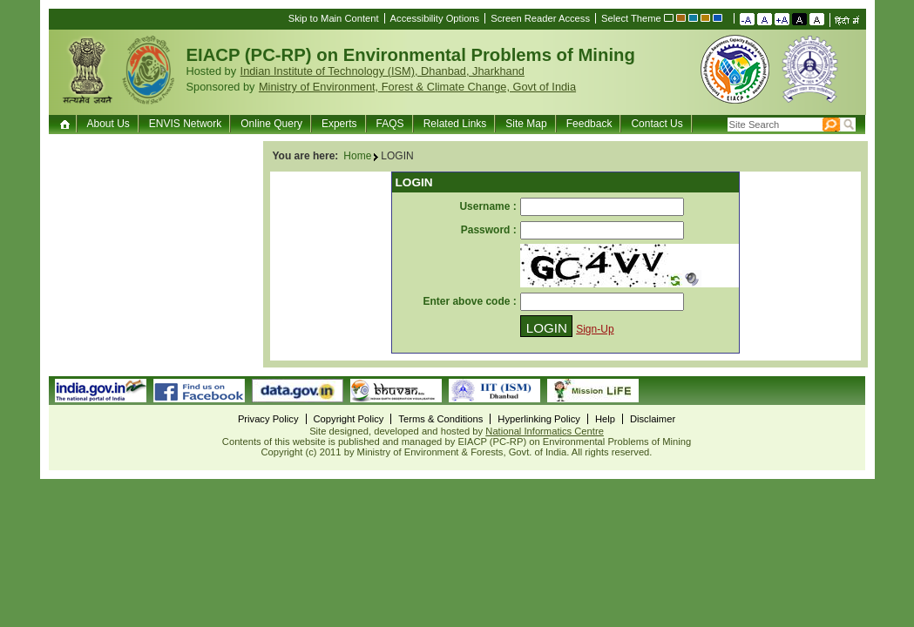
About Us (108, 124)
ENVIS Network (185, 124)
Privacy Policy (268, 419)
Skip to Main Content (333, 18)
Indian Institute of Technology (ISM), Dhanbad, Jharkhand (382, 71)
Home (67, 123)
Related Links (455, 124)
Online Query (271, 124)
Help (605, 419)
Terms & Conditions (440, 419)
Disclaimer (652, 419)
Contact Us (656, 124)
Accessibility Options (435, 18)
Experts (339, 124)
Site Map (525, 124)
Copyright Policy (349, 419)
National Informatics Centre (544, 431)
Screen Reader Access (540, 18)
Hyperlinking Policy (539, 419)
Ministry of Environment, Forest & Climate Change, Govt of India (417, 86)
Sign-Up (594, 329)
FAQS (390, 124)
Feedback (589, 124)
